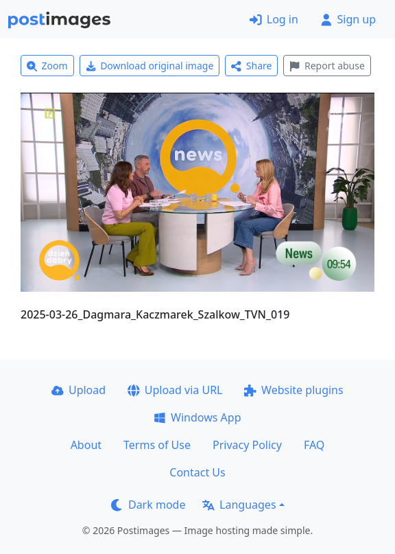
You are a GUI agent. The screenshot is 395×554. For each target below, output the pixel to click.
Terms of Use (157, 444)
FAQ (314, 444)
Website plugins (293, 389)
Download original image (150, 65)
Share (251, 65)
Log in (274, 19)
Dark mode (148, 504)
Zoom (47, 65)
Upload (78, 389)
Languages (239, 504)
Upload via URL (175, 389)
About (86, 444)
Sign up (348, 19)
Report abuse (326, 65)
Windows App (197, 417)
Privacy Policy (247, 444)
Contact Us (197, 472)
